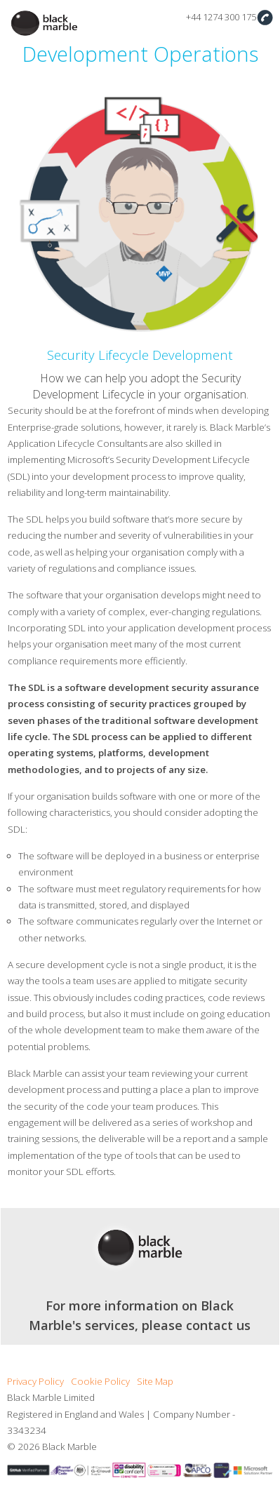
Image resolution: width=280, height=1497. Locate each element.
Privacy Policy (35, 1381)
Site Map (155, 1381)
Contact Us (264, 16)
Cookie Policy (100, 1381)
